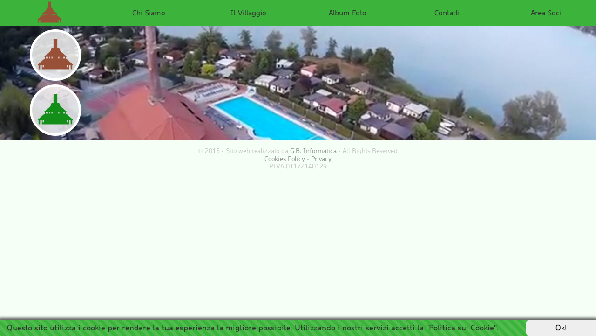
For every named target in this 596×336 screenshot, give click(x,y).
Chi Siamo (148, 12)
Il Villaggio (248, 12)
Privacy (321, 158)
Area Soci (546, 12)
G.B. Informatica (313, 150)
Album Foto (347, 12)
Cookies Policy (284, 158)
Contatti (447, 12)
